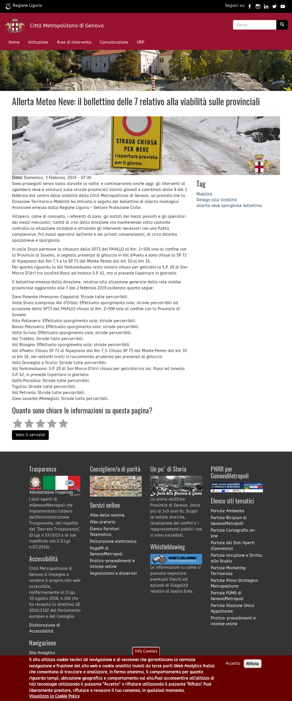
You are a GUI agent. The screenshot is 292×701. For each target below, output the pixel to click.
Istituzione (38, 42)
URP (140, 42)
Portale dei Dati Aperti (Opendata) (233, 546)
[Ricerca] (282, 25)
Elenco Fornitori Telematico (104, 532)
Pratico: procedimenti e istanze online (233, 621)
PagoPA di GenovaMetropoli (106, 551)
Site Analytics (42, 653)
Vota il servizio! (30, 434)
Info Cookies (146, 654)
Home (14, 42)
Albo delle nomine (107, 515)
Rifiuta (252, 667)
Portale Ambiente (227, 511)
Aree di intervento (74, 42)
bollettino (252, 205)
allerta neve (208, 205)
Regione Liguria (24, 5)
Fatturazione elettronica (113, 541)
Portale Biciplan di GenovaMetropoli (229, 520)
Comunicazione (114, 42)
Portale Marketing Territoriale (228, 571)
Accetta (233, 666)
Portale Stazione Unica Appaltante (232, 608)
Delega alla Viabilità (216, 200)
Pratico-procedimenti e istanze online (112, 563)
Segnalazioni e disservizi (113, 573)
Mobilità (204, 194)
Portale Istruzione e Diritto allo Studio (236, 558)
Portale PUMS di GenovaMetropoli (227, 596)
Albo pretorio (102, 522)
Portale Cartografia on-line (233, 533)
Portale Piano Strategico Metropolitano (234, 583)
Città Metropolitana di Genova (67, 26)
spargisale (231, 205)
